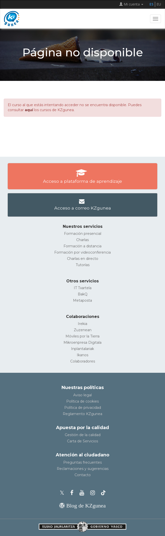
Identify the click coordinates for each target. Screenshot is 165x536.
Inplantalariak (82, 348)
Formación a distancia (83, 246)
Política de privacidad (82, 407)
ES (152, 4)
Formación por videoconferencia (82, 252)
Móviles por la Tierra (83, 336)
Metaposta (82, 300)
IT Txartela (83, 288)
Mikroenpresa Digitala (83, 342)
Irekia (82, 323)
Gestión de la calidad (82, 435)
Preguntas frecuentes (82, 462)
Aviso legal (82, 395)
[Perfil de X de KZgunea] (63, 493)
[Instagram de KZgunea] (94, 493)
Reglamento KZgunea (82, 414)
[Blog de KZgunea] (82, 505)
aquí (29, 110)
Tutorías (83, 265)
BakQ (83, 294)
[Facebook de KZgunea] (73, 493)
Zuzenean (83, 330)
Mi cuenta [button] (131, 4)
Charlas (82, 240)
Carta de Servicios (82, 441)
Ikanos (82, 355)
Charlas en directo (82, 258)
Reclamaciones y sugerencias (82, 468)
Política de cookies (82, 401)
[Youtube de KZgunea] (83, 493)
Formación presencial (82, 233)
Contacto (82, 475)
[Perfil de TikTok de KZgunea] (103, 493)
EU (158, 4)
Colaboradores (82, 361)
